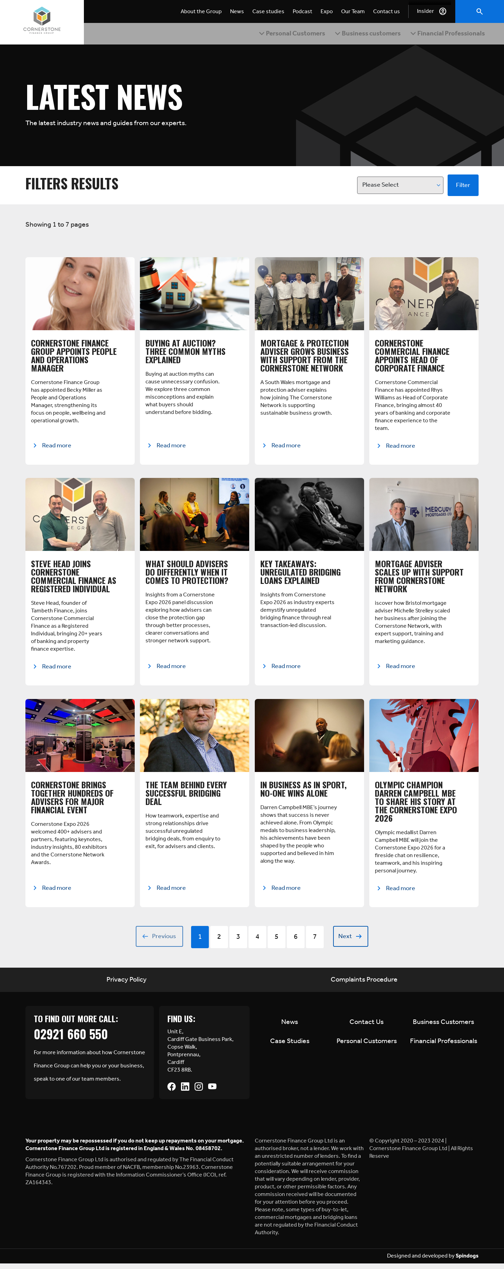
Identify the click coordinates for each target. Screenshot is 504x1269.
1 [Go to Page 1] (200, 942)
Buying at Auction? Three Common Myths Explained (185, 354)
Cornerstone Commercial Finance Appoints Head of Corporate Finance (412, 358)
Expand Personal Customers (292, 35)
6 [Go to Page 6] (296, 942)
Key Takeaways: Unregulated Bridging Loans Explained (300, 575)
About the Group (201, 12)
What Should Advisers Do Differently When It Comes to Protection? (186, 575)
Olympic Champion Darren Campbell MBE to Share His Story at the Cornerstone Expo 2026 (416, 806)
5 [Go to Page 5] (276, 942)
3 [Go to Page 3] (238, 942)
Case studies (268, 12)
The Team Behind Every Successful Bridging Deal (186, 797)
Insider (425, 11)
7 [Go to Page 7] (315, 942)
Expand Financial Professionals (425, 35)
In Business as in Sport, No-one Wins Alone (303, 793)
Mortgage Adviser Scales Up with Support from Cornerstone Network (419, 579)
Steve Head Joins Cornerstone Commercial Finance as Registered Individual (73, 579)
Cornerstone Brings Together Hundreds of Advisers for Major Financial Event (72, 801)
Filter (463, 188)
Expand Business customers (358, 35)
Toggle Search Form (479, 11)
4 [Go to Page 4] (257, 942)
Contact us (386, 12)
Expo (327, 12)
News (237, 12)
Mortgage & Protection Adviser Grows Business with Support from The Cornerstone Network (304, 358)
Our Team (353, 12)
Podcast (302, 12)
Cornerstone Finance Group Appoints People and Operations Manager (74, 358)
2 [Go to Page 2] (219, 942)
